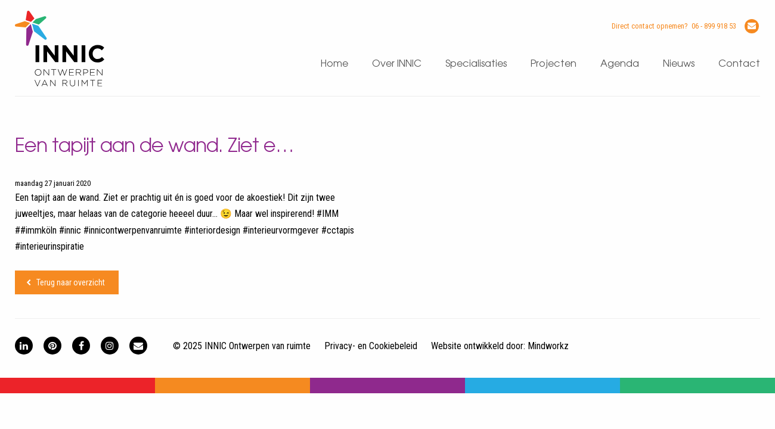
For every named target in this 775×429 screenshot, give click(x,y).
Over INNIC (396, 64)
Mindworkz (548, 346)
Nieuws (679, 64)
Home (334, 64)
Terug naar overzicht (70, 282)
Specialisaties (476, 64)
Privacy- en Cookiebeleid (370, 346)
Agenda (619, 64)
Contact (739, 64)
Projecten (553, 64)
